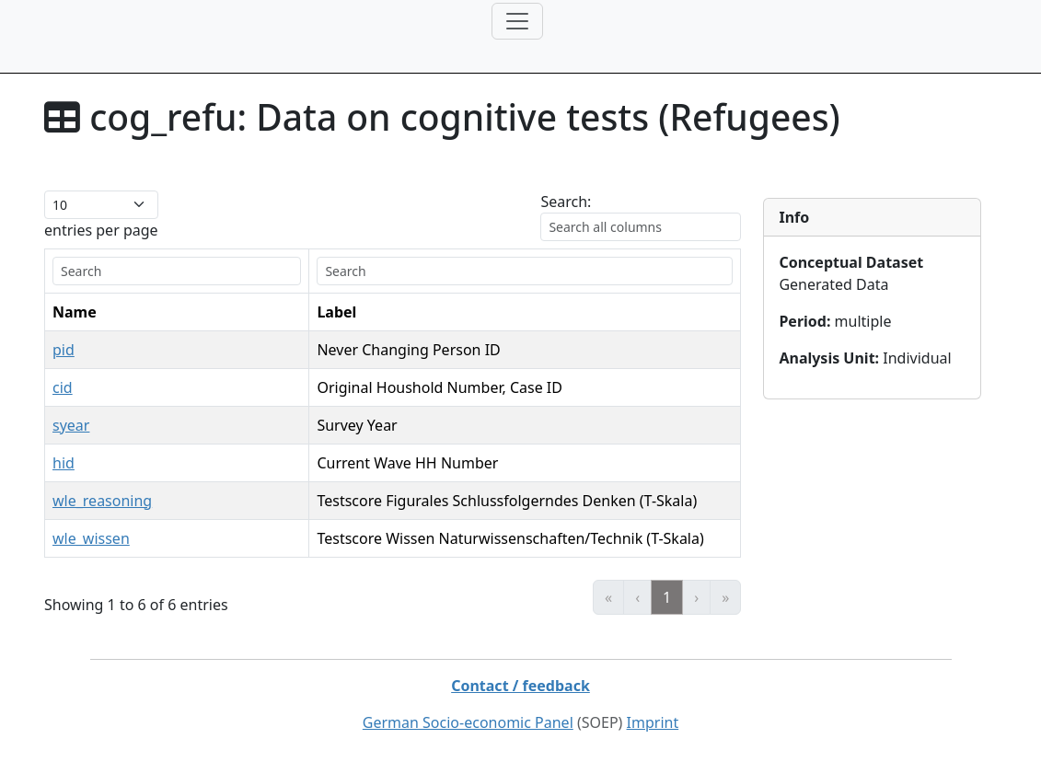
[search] (176, 271)
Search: (565, 201)
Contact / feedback (520, 685)
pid (63, 350)
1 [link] (667, 597)
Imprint (653, 722)
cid (62, 387)
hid (63, 463)
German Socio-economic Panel (468, 722)
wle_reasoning (102, 501)
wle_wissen (91, 538)
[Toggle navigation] (517, 21)
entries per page (101, 230)
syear (70, 425)
